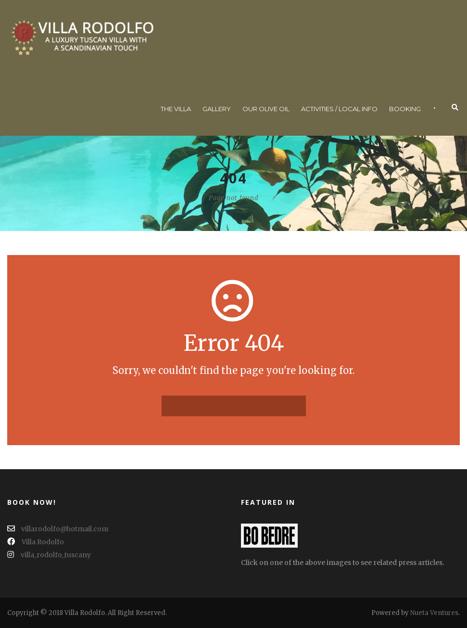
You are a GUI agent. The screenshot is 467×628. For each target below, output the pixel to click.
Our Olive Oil (266, 109)
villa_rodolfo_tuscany (49, 555)
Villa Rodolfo (35, 542)
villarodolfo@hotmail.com (57, 529)
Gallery (216, 109)
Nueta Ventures (434, 613)
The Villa (176, 109)
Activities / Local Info (339, 109)
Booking (405, 109)
